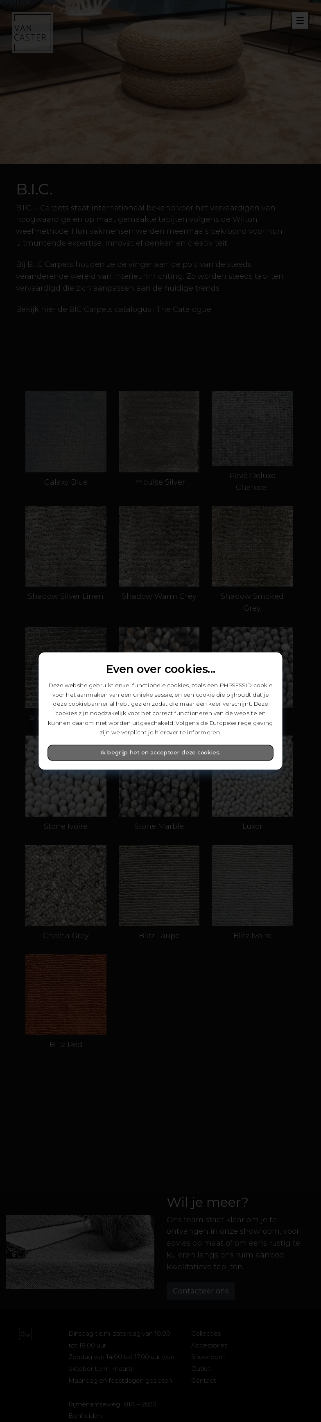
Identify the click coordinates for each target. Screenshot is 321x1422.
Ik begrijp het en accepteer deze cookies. (161, 752)
